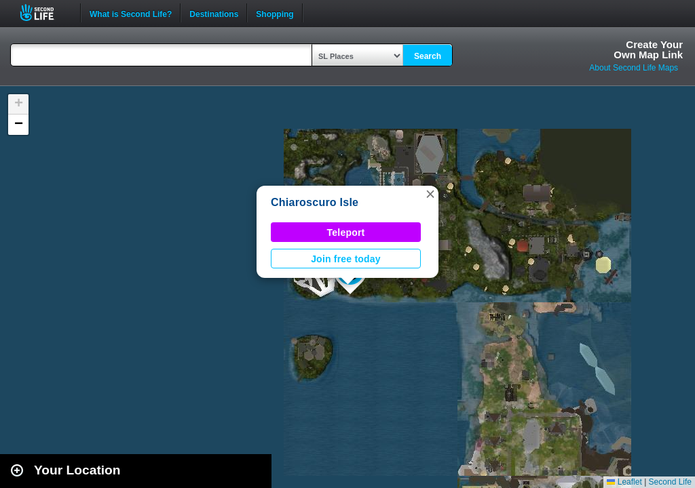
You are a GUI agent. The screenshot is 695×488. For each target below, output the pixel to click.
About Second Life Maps (633, 68)
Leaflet (624, 482)
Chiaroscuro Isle (314, 202)
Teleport (346, 232)
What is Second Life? (131, 12)
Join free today (346, 258)
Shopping (274, 12)
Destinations (213, 12)
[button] (430, 194)
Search (427, 56)
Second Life (44, 12)
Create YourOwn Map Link (648, 49)
